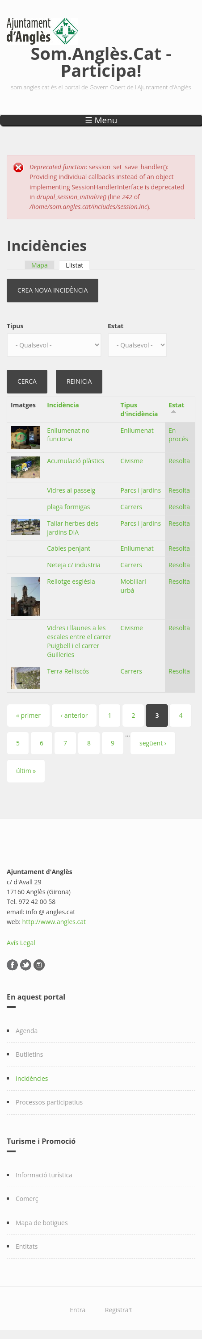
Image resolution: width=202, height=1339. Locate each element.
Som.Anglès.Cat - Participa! (101, 60)
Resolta (179, 460)
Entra (77, 1310)
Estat (115, 326)
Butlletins (29, 1054)
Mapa (39, 265)
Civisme (132, 460)
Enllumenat (137, 430)
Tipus (15, 326)
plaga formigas (68, 506)
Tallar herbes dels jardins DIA (72, 527)
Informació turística (44, 1175)
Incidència (63, 405)
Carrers (131, 506)
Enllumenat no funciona (68, 435)
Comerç (27, 1198)
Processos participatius (49, 1102)
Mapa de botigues (42, 1222)
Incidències (32, 1078)
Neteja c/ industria (74, 565)
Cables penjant (68, 548)
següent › (152, 743)
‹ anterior (74, 715)
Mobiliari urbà (133, 585)
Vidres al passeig (71, 490)
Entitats (27, 1246)
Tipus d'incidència (139, 409)
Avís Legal (21, 942)
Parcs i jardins (141, 490)
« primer (28, 715)
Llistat (78, 265)
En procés (178, 435)
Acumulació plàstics (75, 460)
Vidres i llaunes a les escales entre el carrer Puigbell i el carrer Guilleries (79, 641)
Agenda (27, 1030)
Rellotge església (71, 581)
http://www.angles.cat (54, 921)
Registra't (118, 1310)
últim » (26, 770)
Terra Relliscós (68, 671)
